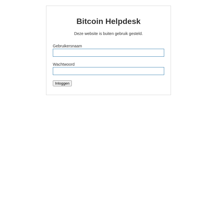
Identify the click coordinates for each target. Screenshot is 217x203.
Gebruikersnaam (67, 46)
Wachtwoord (64, 64)
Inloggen (62, 83)
